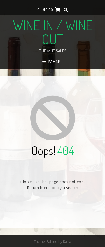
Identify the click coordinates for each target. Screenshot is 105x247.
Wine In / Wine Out (52, 32)
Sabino (51, 241)
